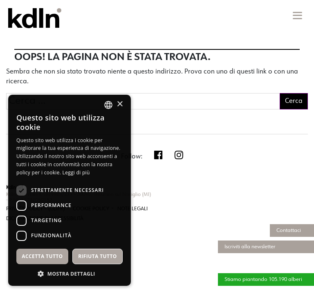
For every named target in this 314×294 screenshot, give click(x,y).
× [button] (120, 104)
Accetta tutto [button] (42, 256)
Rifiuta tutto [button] (97, 256)
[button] (69, 274)
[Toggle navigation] (296, 15)
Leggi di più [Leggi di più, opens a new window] (76, 172)
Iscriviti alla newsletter (250, 246)
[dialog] (69, 190)
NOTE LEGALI (132, 209)
